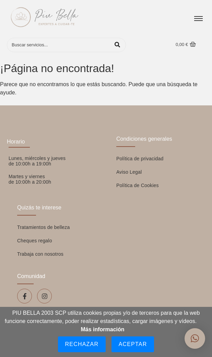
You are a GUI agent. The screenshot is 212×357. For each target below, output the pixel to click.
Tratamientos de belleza (43, 227)
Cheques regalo (34, 240)
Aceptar (133, 344)
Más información (102, 329)
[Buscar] (59, 45)
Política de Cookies (137, 185)
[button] (195, 338)
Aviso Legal (129, 172)
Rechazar (82, 344)
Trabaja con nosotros (40, 254)
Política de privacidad (139, 158)
